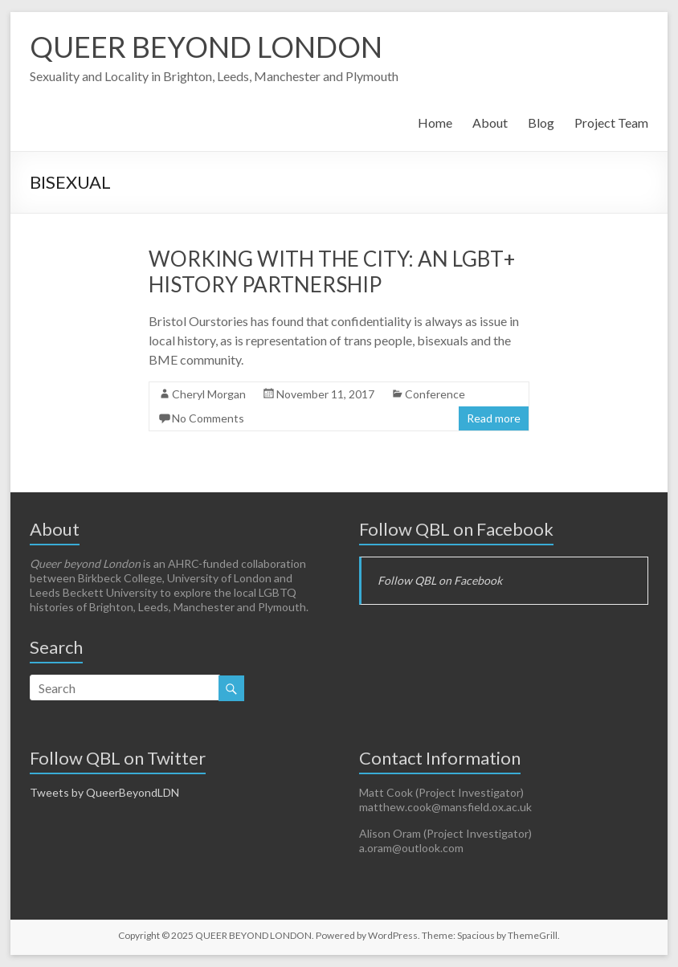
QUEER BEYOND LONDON (206, 46)
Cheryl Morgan (209, 394)
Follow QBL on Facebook (456, 529)
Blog (541, 122)
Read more (494, 418)
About (490, 122)
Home (435, 122)
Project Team (611, 122)
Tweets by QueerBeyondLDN (104, 792)
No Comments (208, 418)
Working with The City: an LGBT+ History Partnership (332, 271)
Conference (435, 394)
